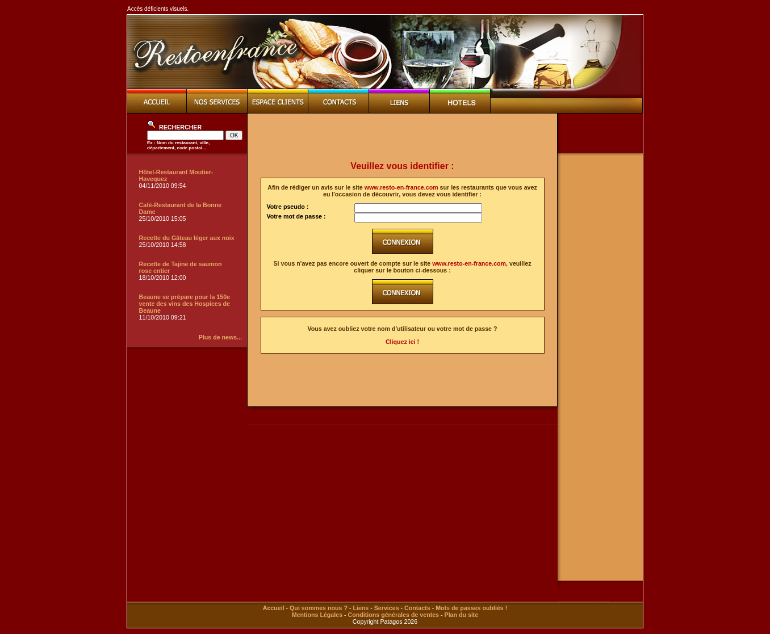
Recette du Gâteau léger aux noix (187, 237)
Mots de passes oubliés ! (471, 607)
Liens (361, 607)
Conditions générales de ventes (393, 614)
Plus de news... (220, 337)
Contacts (417, 607)
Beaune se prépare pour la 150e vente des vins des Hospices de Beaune (185, 303)
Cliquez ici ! (402, 341)
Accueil (273, 607)
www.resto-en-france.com (401, 187)
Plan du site (462, 614)
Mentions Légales (317, 614)
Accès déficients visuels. (158, 9)
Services (386, 607)
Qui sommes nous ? (319, 607)
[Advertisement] (402, 137)
